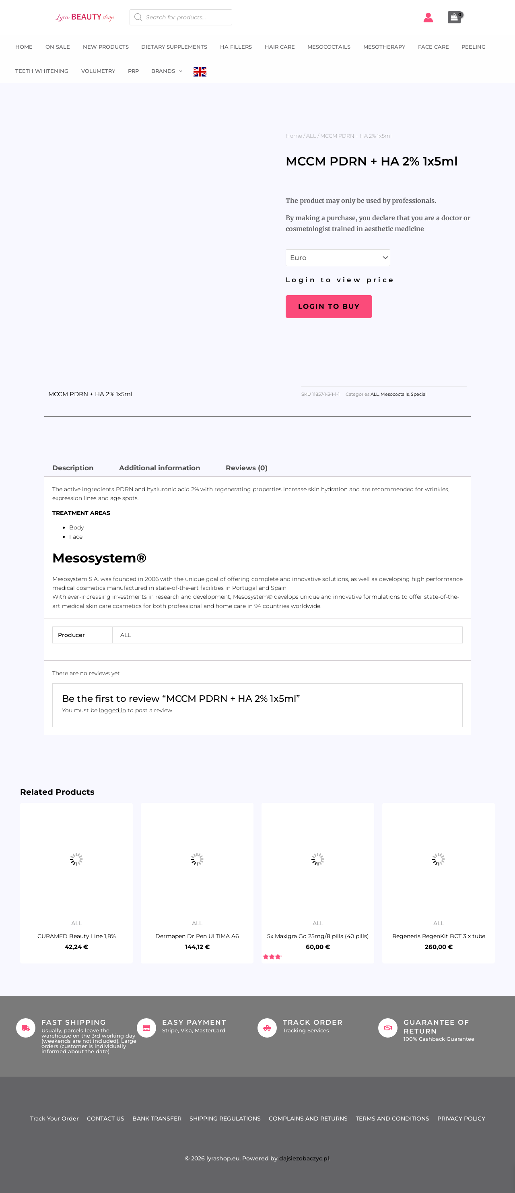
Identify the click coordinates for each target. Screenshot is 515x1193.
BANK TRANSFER (156, 1118)
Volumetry (96, 71)
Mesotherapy (378, 46)
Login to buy (329, 306)
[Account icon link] (428, 17)
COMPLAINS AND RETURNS (308, 1118)
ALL (311, 135)
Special (418, 394)
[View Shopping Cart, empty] (454, 17)
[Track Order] (267, 1028)
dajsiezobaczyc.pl (304, 1158)
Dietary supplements (171, 46)
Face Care (426, 46)
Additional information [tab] (159, 468)
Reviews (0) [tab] (247, 468)
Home (22, 46)
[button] (175, 71)
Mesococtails (323, 46)
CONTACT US (105, 1118)
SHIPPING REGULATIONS (225, 1118)
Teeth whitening (40, 71)
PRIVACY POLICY (461, 1118)
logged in (112, 710)
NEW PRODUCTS (103, 46)
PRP (130, 71)
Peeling (466, 46)
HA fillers (232, 46)
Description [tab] (73, 468)
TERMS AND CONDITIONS (392, 1118)
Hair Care (275, 46)
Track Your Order (54, 1118)
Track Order (313, 1022)
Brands (163, 71)
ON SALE (55, 46)
